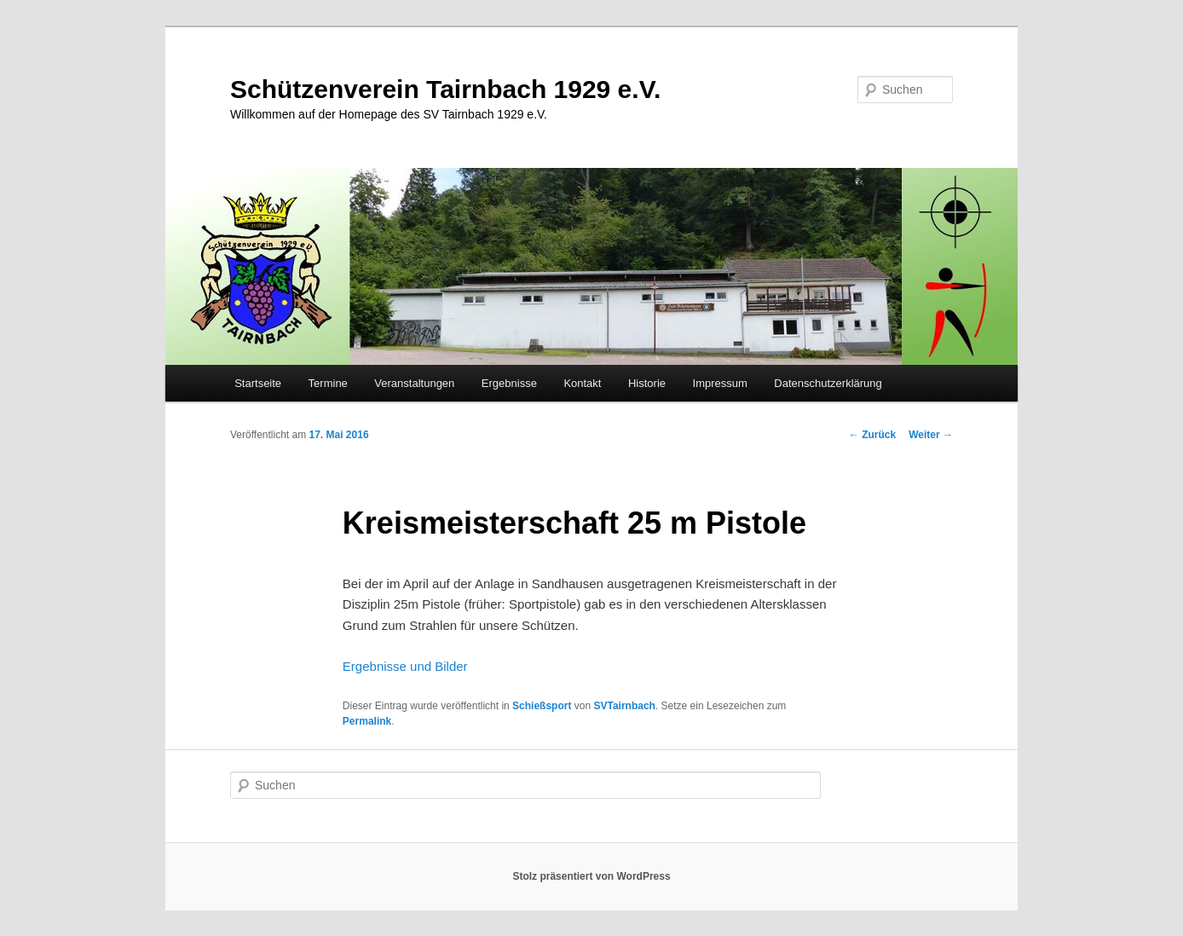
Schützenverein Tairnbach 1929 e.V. (445, 89)
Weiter (931, 435)
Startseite (257, 383)
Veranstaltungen (414, 383)
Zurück (872, 435)
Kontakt (582, 383)
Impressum (720, 383)
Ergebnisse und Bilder (405, 666)
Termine (328, 383)
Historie (647, 383)
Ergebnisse (509, 383)
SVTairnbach (624, 706)
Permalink (367, 721)
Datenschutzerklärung (827, 383)
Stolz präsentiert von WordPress (591, 876)
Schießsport (541, 706)
